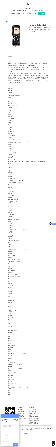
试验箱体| (19, 412)
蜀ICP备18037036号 (28, 434)
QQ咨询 (42, 14)
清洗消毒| (19, 417)
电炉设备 (23, 415)
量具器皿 (24, 419)
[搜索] (36, 14)
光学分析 (23, 412)
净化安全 (23, 417)
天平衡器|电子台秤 (21, 410)
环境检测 (23, 413)
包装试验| (19, 419)
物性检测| (19, 415)
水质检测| (19, 413)
